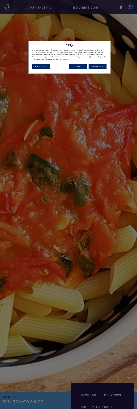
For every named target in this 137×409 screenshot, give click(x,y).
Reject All (77, 66)
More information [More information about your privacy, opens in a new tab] (65, 59)
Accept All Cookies (98, 66)
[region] (69, 57)
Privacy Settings (41, 66)
